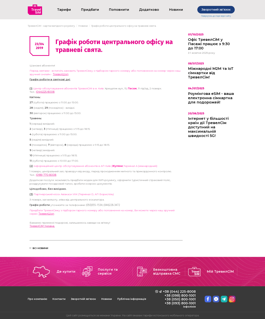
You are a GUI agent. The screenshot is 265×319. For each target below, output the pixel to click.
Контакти (59, 299)
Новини (106, 299)
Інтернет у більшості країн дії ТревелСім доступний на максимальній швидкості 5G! (208, 127)
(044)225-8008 (45, 91)
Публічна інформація (131, 299)
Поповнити (119, 10)
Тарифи (64, 10)
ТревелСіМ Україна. (42, 226)
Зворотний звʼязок (216, 9)
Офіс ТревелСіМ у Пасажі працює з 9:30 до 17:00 (209, 43)
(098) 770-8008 (46, 175)
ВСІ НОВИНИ (39, 248)
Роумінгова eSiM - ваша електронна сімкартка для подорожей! (211, 97)
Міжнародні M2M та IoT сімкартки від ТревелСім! (210, 72)
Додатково (149, 10)
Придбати (90, 10)
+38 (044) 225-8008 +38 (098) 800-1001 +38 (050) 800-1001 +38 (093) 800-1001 (179, 299)
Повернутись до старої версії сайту (216, 16)
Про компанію (37, 299)
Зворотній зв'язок (83, 299)
